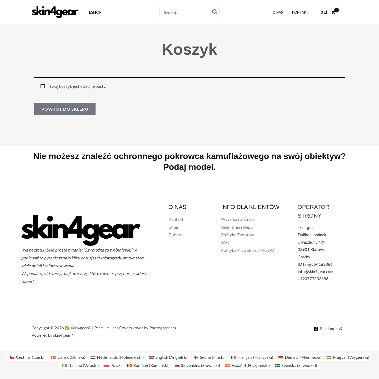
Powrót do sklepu (66, 108)
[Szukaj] (215, 12)
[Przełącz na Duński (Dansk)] (67, 357)
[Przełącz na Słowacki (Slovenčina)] (197, 365)
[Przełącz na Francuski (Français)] (252, 357)
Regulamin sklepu (237, 226)
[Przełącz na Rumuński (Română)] (148, 365)
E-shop (174, 234)
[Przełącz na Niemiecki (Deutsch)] (300, 357)
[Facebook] (327, 328)
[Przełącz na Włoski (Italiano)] (80, 365)
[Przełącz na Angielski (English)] (168, 357)
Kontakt (175, 219)
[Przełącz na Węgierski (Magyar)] (348, 357)
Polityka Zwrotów (237, 234)
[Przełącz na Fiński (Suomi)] (209, 357)
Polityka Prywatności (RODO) (248, 250)
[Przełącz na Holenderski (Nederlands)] (116, 357)
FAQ (225, 242)
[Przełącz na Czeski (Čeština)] (27, 357)
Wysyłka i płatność (238, 219)
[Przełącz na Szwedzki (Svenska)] (296, 365)
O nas (173, 226)
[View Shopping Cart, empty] (327, 12)
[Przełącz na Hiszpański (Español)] (248, 365)
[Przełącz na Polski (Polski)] (112, 365)
